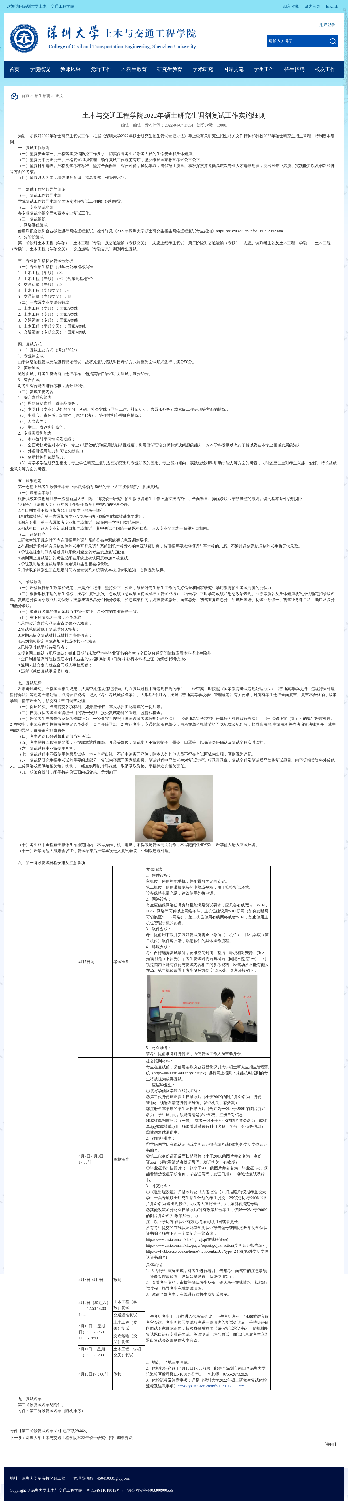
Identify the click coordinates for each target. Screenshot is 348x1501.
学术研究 (203, 69)
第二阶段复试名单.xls (40, 1431)
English (332, 6)
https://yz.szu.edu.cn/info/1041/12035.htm (211, 1386)
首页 (14, 69)
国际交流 (233, 69)
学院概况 (40, 69)
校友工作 (325, 69)
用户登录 (327, 25)
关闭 (330, 1444)
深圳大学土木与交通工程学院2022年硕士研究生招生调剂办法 (79, 1438)
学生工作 (264, 69)
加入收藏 (291, 6)
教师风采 (70, 69)
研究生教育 (169, 69)
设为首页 (312, 6)
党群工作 (101, 69)
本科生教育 (134, 69)
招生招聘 (294, 69)
